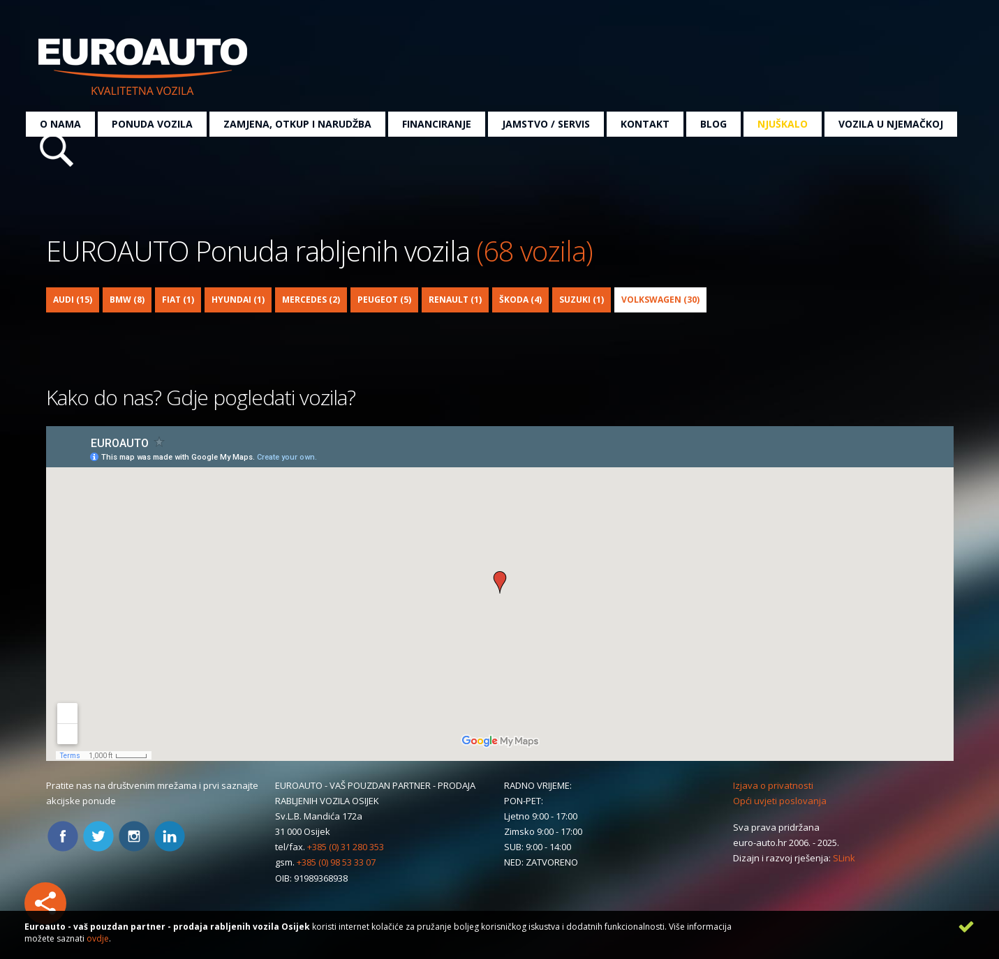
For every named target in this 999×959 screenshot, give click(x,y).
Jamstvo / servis (546, 123)
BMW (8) (127, 299)
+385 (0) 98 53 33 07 (336, 862)
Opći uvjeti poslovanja (780, 800)
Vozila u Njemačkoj (890, 123)
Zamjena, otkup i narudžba (297, 123)
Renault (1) (455, 299)
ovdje (98, 938)
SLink (844, 858)
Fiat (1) (178, 299)
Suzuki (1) (581, 299)
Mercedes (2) (311, 299)
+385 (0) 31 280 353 (345, 846)
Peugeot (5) (384, 299)
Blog (713, 123)
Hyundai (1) (238, 299)
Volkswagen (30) (660, 299)
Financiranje (436, 123)
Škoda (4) (520, 299)
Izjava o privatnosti (773, 785)
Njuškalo (782, 123)
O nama (60, 123)
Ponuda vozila (152, 123)
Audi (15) (72, 299)
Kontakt (645, 123)
